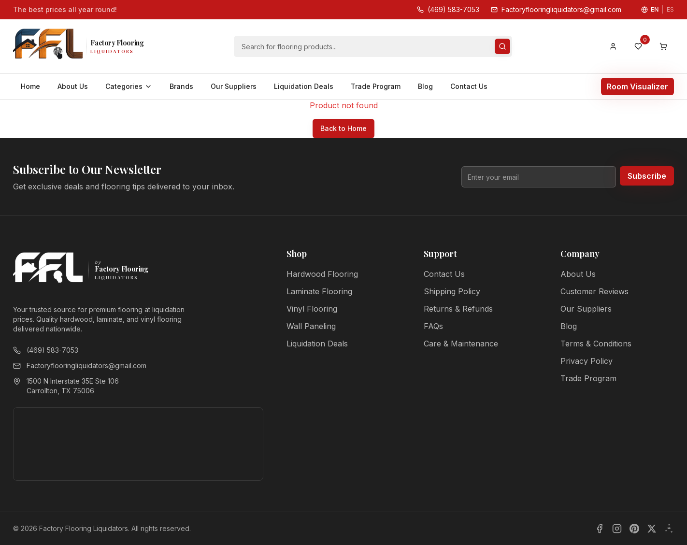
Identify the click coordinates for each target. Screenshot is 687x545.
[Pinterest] (634, 528)
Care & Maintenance (461, 343)
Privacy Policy (586, 361)
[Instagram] (617, 528)
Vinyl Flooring (311, 309)
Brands (181, 86)
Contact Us (468, 86)
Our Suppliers (234, 86)
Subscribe (647, 176)
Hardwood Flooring (322, 274)
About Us (72, 86)
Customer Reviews (594, 291)
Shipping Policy (452, 291)
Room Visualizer (637, 86)
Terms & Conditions (595, 343)
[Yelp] (669, 528)
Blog (425, 86)
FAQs (433, 326)
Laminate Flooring (319, 291)
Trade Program (376, 86)
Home (30, 86)
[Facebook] (599, 528)
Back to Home (343, 128)
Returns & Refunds (458, 309)
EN (654, 9)
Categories (128, 86)
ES (670, 9)
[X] (652, 528)
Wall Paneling (311, 326)
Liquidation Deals (303, 86)
